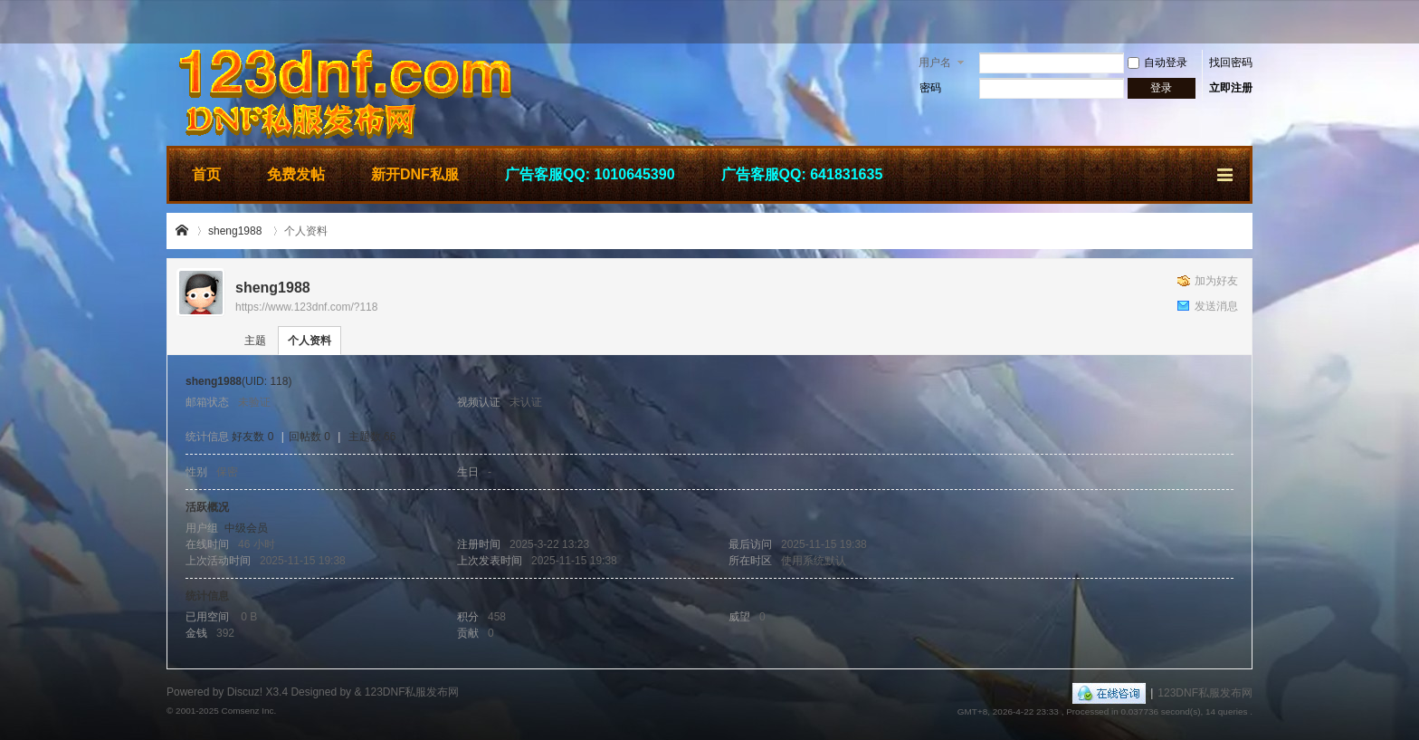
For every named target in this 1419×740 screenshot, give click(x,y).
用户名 (935, 62)
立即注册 (1230, 88)
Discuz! (244, 692)
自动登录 (1157, 62)
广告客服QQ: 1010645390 (590, 174)
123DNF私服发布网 (183, 231)
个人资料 (309, 340)
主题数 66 (372, 436)
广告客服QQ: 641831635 (802, 174)
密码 (930, 88)
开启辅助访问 (1247, 22)
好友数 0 (252, 436)
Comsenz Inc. (248, 711)
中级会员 (246, 528)
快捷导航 (1226, 172)
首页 (206, 174)
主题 (255, 340)
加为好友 (1216, 280)
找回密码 (1230, 62)
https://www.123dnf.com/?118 (306, 307)
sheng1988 (235, 231)
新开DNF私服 (415, 174)
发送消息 (1216, 306)
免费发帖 (296, 174)
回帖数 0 (309, 436)
